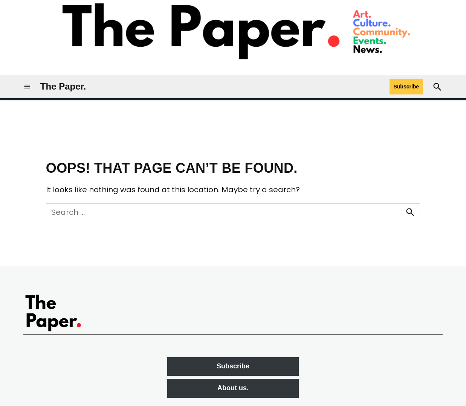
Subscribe (406, 87)
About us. (233, 388)
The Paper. (63, 86)
